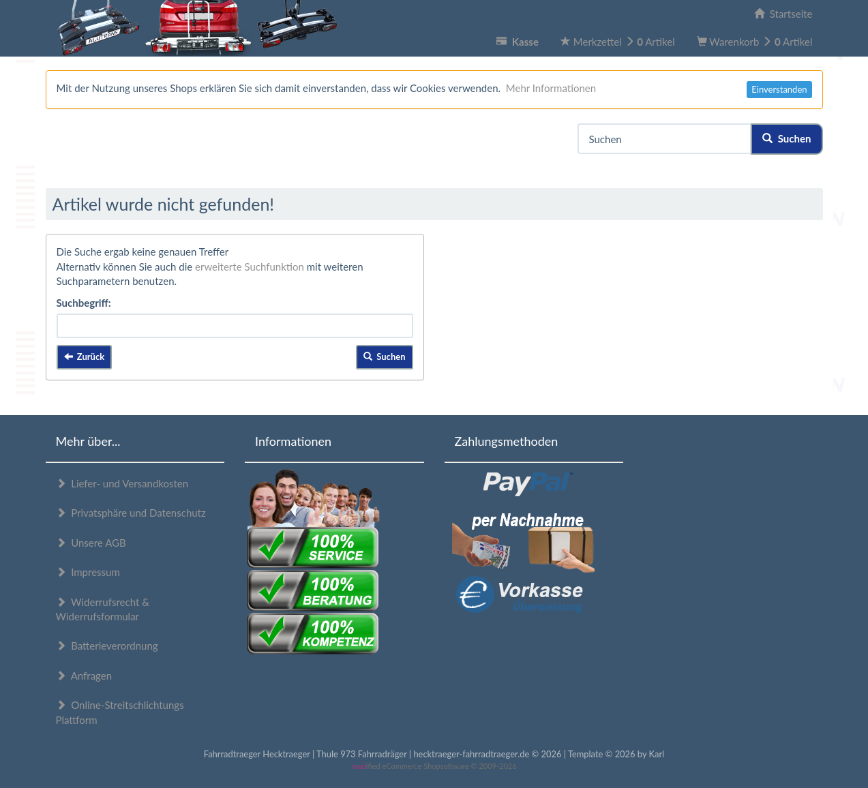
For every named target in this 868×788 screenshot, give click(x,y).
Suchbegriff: (84, 303)
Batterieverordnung (107, 645)
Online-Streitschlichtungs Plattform (120, 712)
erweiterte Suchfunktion (249, 266)
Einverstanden (779, 89)
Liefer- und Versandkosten (122, 483)
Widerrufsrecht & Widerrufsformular (102, 609)
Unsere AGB (91, 542)
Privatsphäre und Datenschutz (131, 512)
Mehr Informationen (551, 88)
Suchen (786, 138)
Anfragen (84, 675)
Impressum (88, 572)
